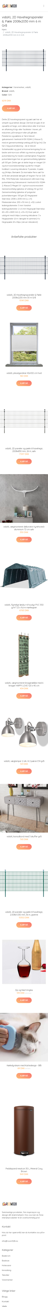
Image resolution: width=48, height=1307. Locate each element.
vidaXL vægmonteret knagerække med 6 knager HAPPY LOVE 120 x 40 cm (24, 684)
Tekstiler (5, 1275)
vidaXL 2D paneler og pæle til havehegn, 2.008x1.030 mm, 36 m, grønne (24, 913)
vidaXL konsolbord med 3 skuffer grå (24, 836)
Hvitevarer (6, 1265)
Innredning (6, 1270)
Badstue (5, 1260)
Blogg (4, 1296)
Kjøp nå (11, 108)
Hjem (4, 29)
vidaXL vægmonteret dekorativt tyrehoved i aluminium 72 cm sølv (24, 528)
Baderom (6, 1256)
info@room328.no (10, 1241)
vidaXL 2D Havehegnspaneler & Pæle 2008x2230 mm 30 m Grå (24, 296)
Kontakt (5, 1301)
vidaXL (28, 87)
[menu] (44, 6)
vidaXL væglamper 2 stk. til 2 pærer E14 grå (24, 761)
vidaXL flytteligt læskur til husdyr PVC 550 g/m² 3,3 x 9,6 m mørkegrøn (24, 606)
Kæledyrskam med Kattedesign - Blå (24, 1065)
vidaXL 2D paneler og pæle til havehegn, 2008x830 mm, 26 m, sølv (24, 449)
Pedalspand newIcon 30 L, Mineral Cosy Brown (24, 1170)
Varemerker (18, 87)
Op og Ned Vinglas (24, 990)
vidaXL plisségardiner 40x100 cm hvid (24, 373)
